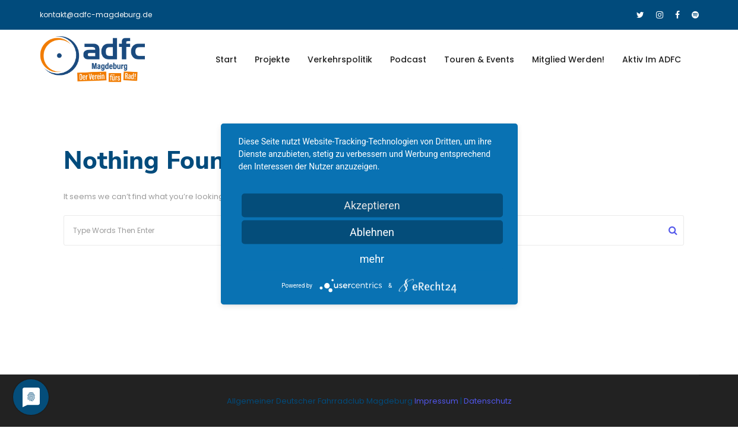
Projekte (272, 59)
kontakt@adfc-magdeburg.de (96, 15)
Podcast (408, 59)
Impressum (437, 401)
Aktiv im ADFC (651, 59)
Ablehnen (372, 232)
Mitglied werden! (568, 59)
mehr (372, 259)
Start (226, 59)
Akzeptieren (372, 205)
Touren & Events (479, 59)
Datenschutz (488, 401)
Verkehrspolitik (340, 59)
